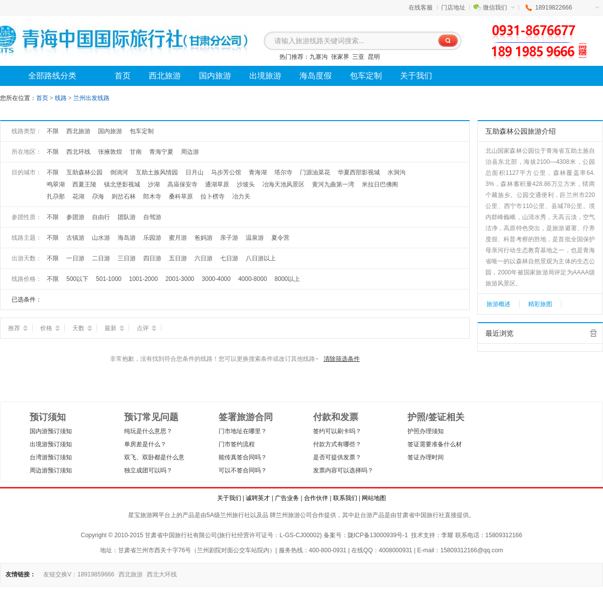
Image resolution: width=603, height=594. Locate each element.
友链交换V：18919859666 (78, 574)
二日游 (101, 258)
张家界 (340, 56)
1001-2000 (143, 278)
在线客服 (421, 7)
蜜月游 (178, 237)
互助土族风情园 (157, 172)
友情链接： (21, 574)
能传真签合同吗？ (243, 457)
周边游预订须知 (51, 470)
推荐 (18, 328)
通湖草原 (217, 184)
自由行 (101, 217)
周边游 (190, 151)
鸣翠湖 (56, 184)
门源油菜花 (315, 172)
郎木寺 (152, 196)
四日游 (152, 258)
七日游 (229, 258)
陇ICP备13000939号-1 (378, 535)
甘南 (136, 151)
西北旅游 (78, 131)
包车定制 (142, 131)
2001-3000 (179, 278)
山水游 (101, 237)
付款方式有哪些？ (337, 444)
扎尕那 (56, 196)
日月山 (194, 172)
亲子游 (229, 237)
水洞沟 (396, 172)
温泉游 (255, 237)
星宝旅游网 (143, 515)
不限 (53, 131)
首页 (42, 98)
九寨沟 (319, 56)
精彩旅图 (540, 304)
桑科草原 (181, 196)
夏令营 (280, 237)
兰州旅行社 (235, 515)
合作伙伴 (316, 498)
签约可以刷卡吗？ (337, 431)
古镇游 (75, 237)
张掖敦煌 (110, 151)
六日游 (203, 258)
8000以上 (287, 278)
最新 (114, 328)
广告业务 (287, 498)
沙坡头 (246, 184)
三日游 (127, 258)
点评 (146, 328)
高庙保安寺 (182, 184)
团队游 (127, 217)
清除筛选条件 (342, 358)
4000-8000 (252, 278)
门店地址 (453, 7)
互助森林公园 (84, 172)
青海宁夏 (161, 151)
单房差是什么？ (145, 444)
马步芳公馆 (226, 172)
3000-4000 (216, 278)
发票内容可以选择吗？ (343, 470)
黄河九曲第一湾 (333, 184)
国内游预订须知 (51, 431)
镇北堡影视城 (122, 184)
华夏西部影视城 (359, 172)
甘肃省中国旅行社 (420, 515)
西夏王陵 (84, 184)
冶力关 (241, 196)
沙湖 (154, 184)
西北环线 (78, 151)
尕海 (98, 196)
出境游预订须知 (51, 444)
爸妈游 (203, 237)
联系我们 (345, 498)
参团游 (75, 217)
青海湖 (258, 172)
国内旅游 (110, 131)
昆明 (374, 56)
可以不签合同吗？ (243, 470)
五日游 (178, 258)
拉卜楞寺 (212, 196)
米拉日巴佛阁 (380, 184)
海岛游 (127, 237)
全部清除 (593, 333)
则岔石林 (124, 196)
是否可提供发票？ (337, 457)
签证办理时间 (426, 457)
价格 (50, 328)
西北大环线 (162, 574)
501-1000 (109, 278)
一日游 (75, 258)
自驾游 (152, 217)
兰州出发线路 (91, 98)
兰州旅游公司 (294, 515)
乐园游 (152, 237)
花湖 (78, 196)
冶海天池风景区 (283, 184)
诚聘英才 (258, 498)
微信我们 (499, 7)
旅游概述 (498, 304)
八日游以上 (261, 258)
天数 (82, 328)
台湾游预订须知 (51, 457)
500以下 (77, 278)
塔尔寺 (283, 172)
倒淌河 (119, 172)
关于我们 (229, 498)
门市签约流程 (237, 444)
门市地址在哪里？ (243, 431)
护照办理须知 (426, 431)
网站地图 (374, 498)
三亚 (358, 56)
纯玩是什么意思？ (148, 431)
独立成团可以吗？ (148, 470)
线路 (61, 98)
